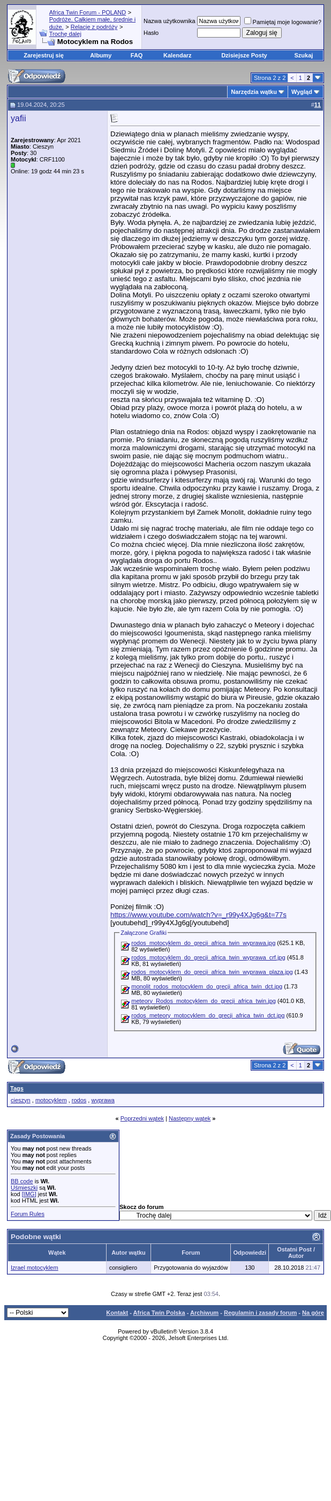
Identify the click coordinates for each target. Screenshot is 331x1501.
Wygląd (301, 92)
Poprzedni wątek (142, 1118)
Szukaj (304, 55)
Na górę (313, 1312)
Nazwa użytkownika (169, 21)
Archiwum (204, 1312)
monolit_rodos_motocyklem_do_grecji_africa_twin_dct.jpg (206, 986)
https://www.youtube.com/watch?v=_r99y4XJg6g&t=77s (198, 915)
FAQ (137, 55)
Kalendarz (177, 55)
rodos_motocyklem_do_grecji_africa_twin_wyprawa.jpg (203, 943)
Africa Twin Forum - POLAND (87, 12)
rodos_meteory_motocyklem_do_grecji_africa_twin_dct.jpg (207, 1015)
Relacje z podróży (94, 27)
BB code (22, 1181)
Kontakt (117, 1312)
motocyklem (51, 1100)
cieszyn (21, 1100)
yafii (18, 118)
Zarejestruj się (44, 55)
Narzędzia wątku (254, 92)
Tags (17, 1088)
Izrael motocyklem (34, 1267)
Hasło (151, 33)
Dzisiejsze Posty (244, 55)
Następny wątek (189, 1118)
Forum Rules (27, 1214)
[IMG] (29, 1194)
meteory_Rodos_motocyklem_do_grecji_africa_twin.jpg (203, 1001)
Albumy (100, 55)
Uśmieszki (24, 1187)
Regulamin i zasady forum (260, 1312)
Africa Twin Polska (159, 1312)
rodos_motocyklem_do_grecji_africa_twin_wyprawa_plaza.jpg (211, 972)
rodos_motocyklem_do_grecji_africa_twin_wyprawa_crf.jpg (208, 957)
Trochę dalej (65, 34)
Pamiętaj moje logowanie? (282, 22)
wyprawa (102, 1100)
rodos (79, 1100)
